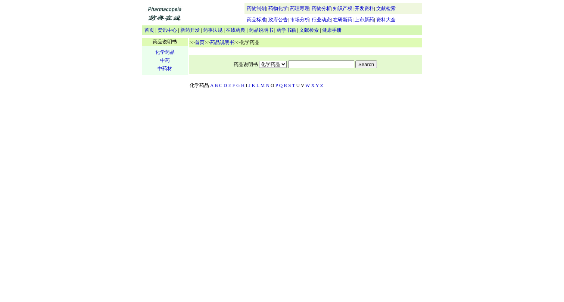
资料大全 (386, 19)
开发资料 (364, 8)
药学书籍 (286, 30)
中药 (165, 60)
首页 (149, 30)
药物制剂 (256, 8)
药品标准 (256, 19)
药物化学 (278, 8)
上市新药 (364, 19)
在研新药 (342, 19)
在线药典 (235, 30)
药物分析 (321, 8)
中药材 (165, 68)
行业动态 (321, 19)
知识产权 (342, 8)
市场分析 (299, 19)
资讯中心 (167, 30)
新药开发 (190, 30)
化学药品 (165, 52)
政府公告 (278, 19)
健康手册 (332, 30)
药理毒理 (299, 8)
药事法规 (212, 30)
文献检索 (386, 8)
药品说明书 (261, 30)
